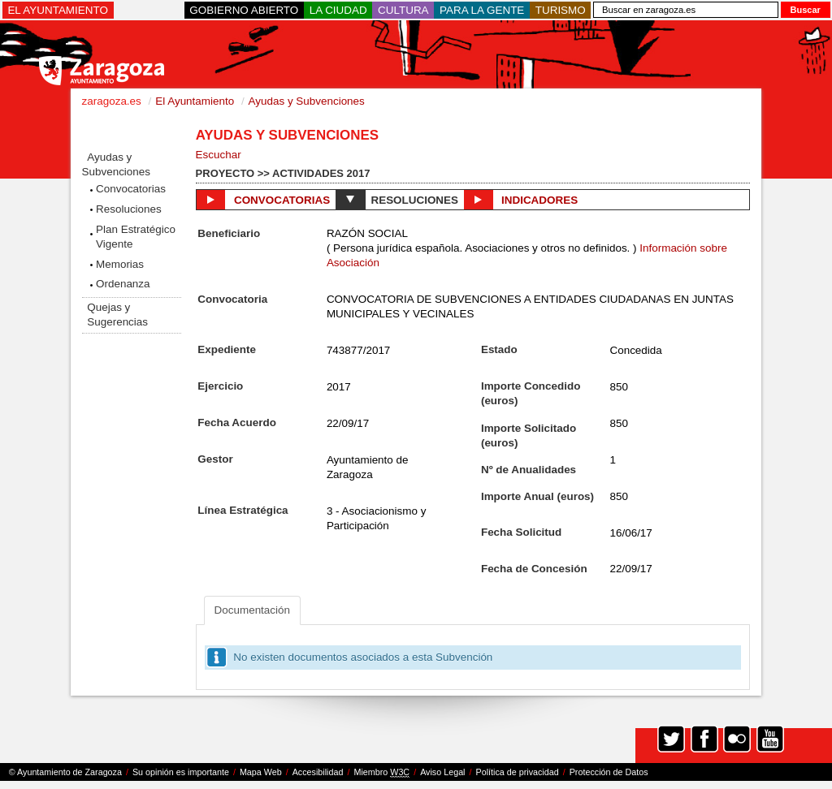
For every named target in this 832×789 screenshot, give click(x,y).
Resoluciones (129, 209)
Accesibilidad (318, 772)
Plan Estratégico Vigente (136, 236)
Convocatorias (131, 189)
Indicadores (521, 199)
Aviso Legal (442, 772)
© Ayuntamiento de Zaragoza (65, 772)
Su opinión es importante (180, 772)
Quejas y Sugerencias (117, 314)
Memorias (120, 264)
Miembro (381, 772)
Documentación (252, 610)
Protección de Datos (609, 772)
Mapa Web (261, 772)
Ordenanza (123, 284)
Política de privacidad (517, 772)
